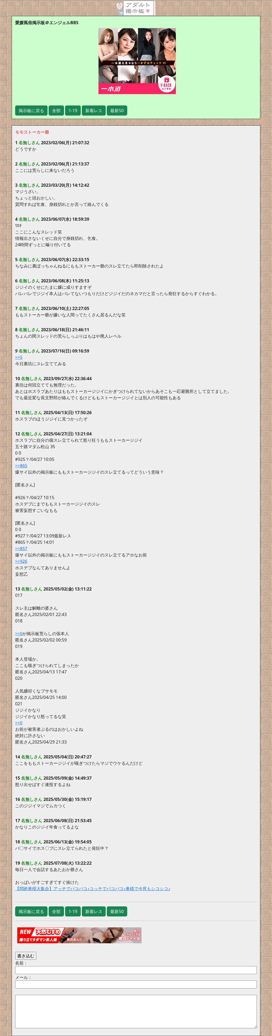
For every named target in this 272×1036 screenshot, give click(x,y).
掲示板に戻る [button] (31, 110)
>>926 (21, 561)
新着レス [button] (93, 110)
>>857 (21, 548)
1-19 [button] (73, 110)
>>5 (18, 357)
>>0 (18, 633)
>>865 (21, 466)
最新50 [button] (117, 110)
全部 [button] (56, 110)
